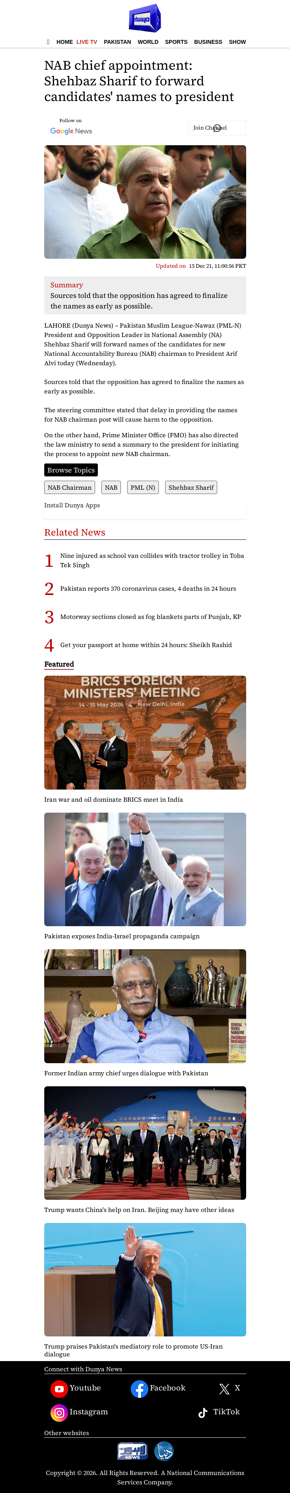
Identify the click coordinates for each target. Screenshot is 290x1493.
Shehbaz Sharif (191, 487)
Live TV (87, 42)
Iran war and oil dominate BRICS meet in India (113, 799)
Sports (176, 42)
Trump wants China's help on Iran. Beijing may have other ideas (139, 1209)
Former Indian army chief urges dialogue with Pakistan (126, 1073)
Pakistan (117, 42)
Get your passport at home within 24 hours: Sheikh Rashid (146, 644)
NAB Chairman (70, 487)
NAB (111, 487)
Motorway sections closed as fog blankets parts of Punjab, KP (150, 616)
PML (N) (143, 487)
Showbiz (242, 42)
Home (65, 42)
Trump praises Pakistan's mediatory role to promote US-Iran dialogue (133, 1350)
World (148, 42)
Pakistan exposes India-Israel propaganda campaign (122, 936)
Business (208, 42)
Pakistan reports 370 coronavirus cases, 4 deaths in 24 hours (148, 588)
